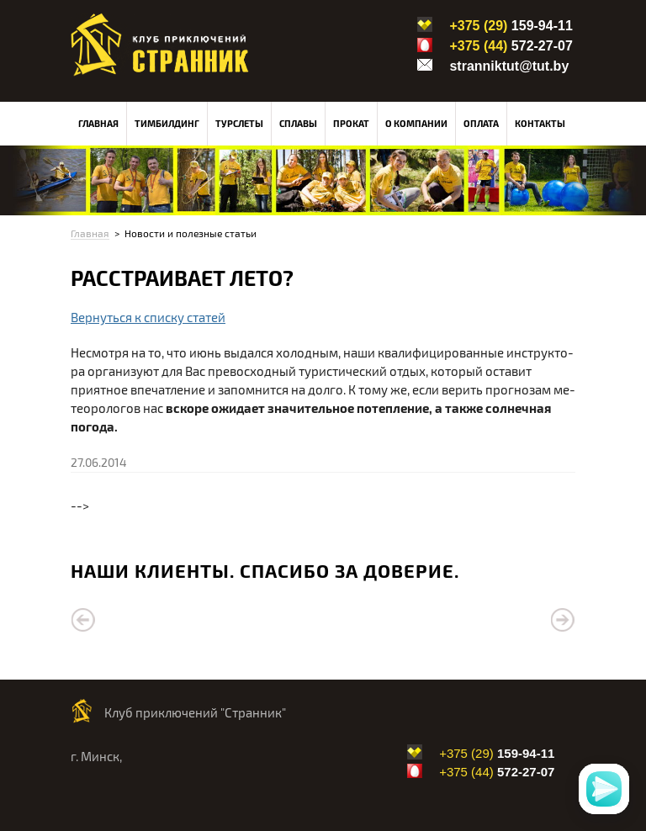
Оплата (481, 123)
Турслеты (239, 123)
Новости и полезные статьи (190, 233)
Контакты (540, 123)
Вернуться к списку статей (148, 317)
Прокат (351, 123)
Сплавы (298, 123)
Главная (98, 123)
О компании (416, 123)
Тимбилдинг (167, 123)
